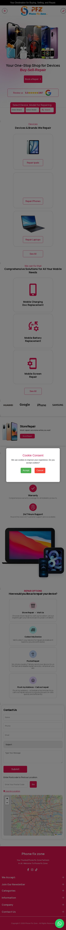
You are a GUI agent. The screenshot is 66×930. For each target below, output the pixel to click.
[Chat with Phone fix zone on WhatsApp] (59, 923)
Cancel (40, 470)
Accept (26, 470)
